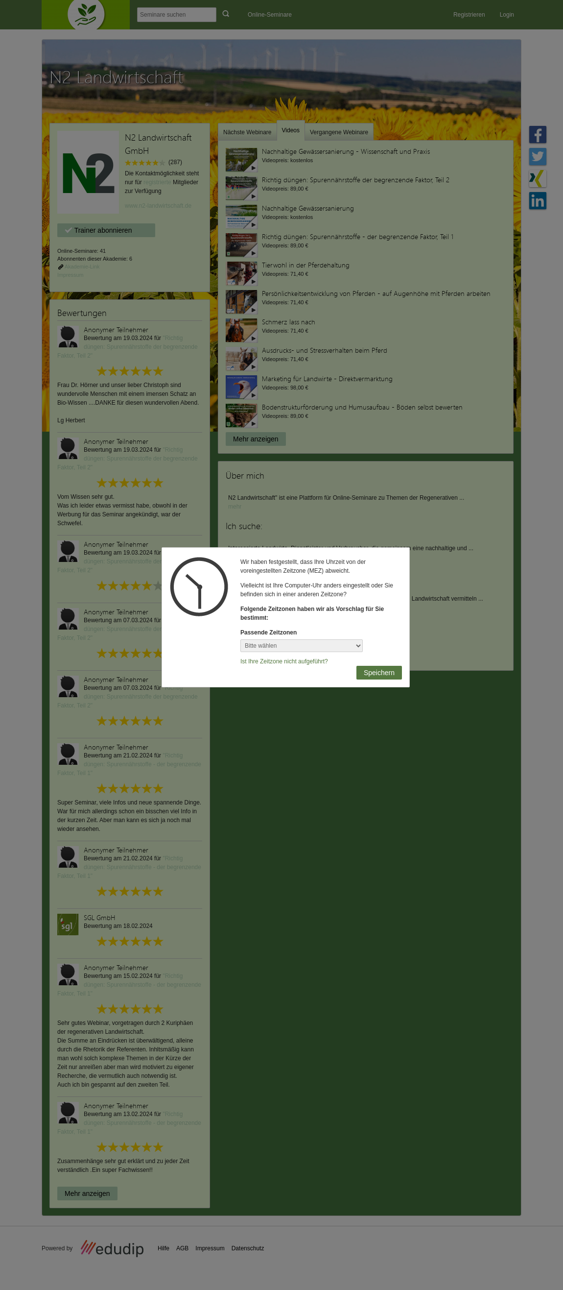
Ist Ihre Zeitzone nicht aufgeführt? (284, 661)
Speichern (379, 673)
